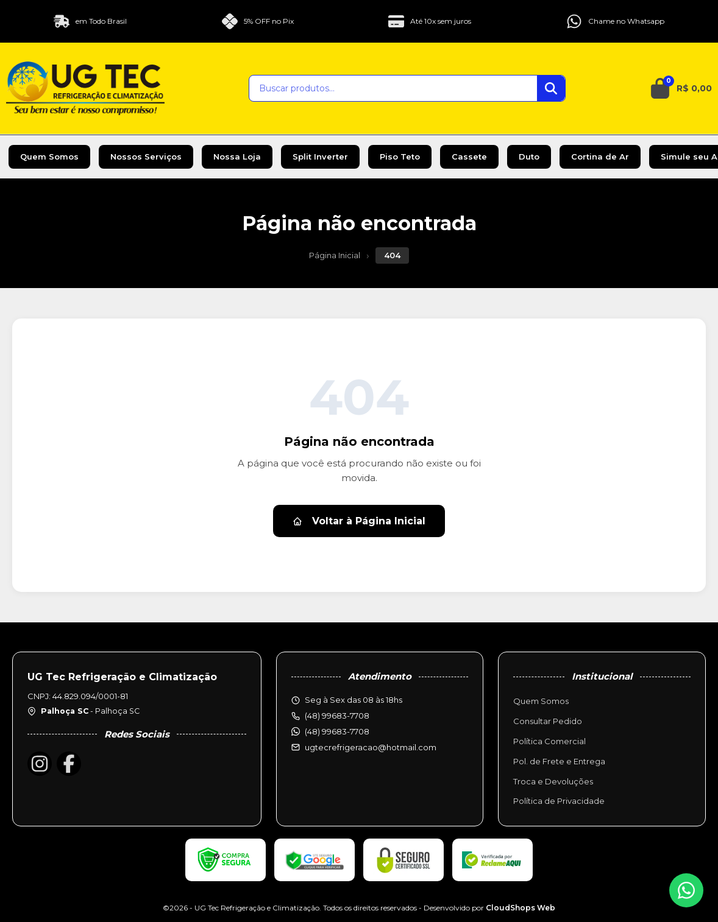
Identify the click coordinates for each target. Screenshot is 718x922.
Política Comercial (549, 741)
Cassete (469, 156)
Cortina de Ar (600, 156)
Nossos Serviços (146, 156)
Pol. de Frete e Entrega (559, 761)
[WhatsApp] (686, 890)
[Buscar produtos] (393, 88)
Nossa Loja (237, 156)
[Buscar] (551, 88)
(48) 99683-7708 (337, 731)
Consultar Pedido (547, 721)
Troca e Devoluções (553, 781)
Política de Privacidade (559, 801)
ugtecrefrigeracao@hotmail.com (370, 747)
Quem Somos (49, 156)
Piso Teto (400, 156)
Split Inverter (320, 156)
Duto (529, 156)
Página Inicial (334, 255)
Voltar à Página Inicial (359, 521)
